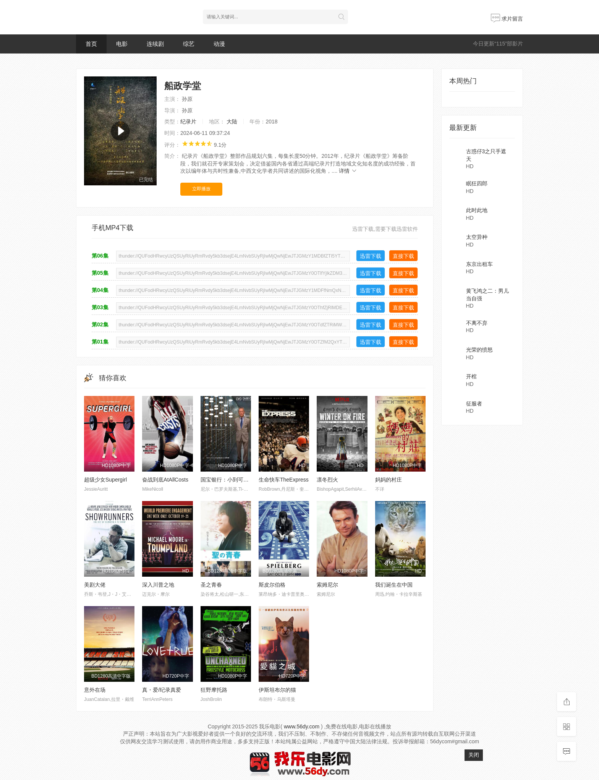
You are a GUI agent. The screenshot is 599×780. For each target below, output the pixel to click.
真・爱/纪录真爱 (161, 690)
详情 (348, 171)
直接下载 (403, 256)
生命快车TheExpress (284, 480)
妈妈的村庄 (388, 480)
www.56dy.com (301, 726)
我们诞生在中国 (394, 585)
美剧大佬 (94, 585)
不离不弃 (476, 323)
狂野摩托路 (214, 690)
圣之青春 (211, 585)
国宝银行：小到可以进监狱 (233, 480)
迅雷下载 (370, 256)
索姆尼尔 (327, 585)
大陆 (232, 121)
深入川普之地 (158, 585)
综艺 (188, 44)
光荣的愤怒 (479, 350)
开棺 (471, 376)
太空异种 (476, 237)
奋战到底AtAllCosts (165, 480)
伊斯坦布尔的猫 (277, 690)
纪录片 (188, 121)
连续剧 (155, 44)
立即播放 (201, 188)
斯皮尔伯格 (272, 585)
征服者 (474, 404)
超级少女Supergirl (105, 480)
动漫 (219, 44)
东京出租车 (479, 264)
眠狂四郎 (476, 183)
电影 (122, 44)
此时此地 (476, 210)
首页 (91, 44)
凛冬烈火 (327, 480)
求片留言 (507, 19)
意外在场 (94, 690)
